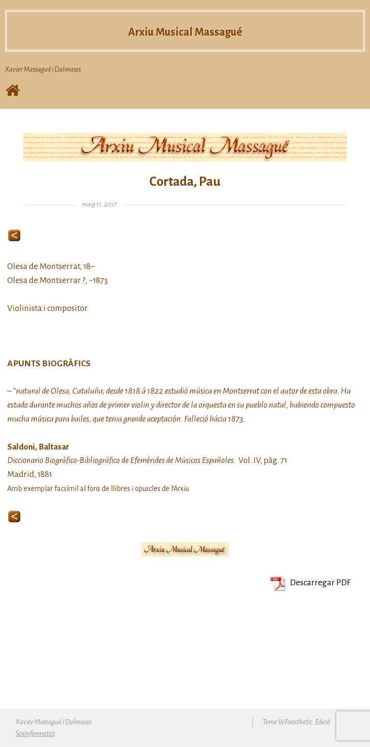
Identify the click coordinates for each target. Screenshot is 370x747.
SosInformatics (35, 733)
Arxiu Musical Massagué (185, 31)
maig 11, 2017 (99, 204)
